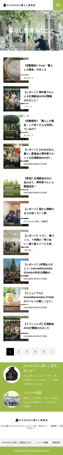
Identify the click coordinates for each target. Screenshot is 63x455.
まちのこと (29, 78)
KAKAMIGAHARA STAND (35, 164)
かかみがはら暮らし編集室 (36, 221)
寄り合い (29, 250)
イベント (29, 106)
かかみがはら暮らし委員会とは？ (17, 442)
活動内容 (56, 442)
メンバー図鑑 (42, 442)
